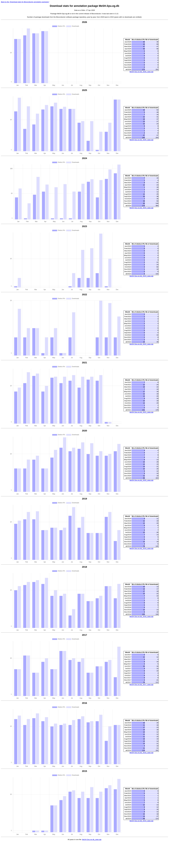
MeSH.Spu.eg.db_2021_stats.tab (141, 412)
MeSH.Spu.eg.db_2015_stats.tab (141, 821)
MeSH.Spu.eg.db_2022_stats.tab (141, 344)
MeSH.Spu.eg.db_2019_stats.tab (141, 548)
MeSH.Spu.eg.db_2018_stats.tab (141, 616)
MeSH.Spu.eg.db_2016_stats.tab (141, 753)
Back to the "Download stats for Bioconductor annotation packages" (25, 2)
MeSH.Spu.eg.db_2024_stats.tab (141, 208)
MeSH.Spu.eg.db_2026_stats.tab (141, 72)
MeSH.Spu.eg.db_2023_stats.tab (141, 276)
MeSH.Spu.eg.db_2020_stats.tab (141, 480)
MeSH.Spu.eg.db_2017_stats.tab (141, 685)
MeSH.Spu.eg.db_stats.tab (91, 839)
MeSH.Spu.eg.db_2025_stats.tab (141, 140)
